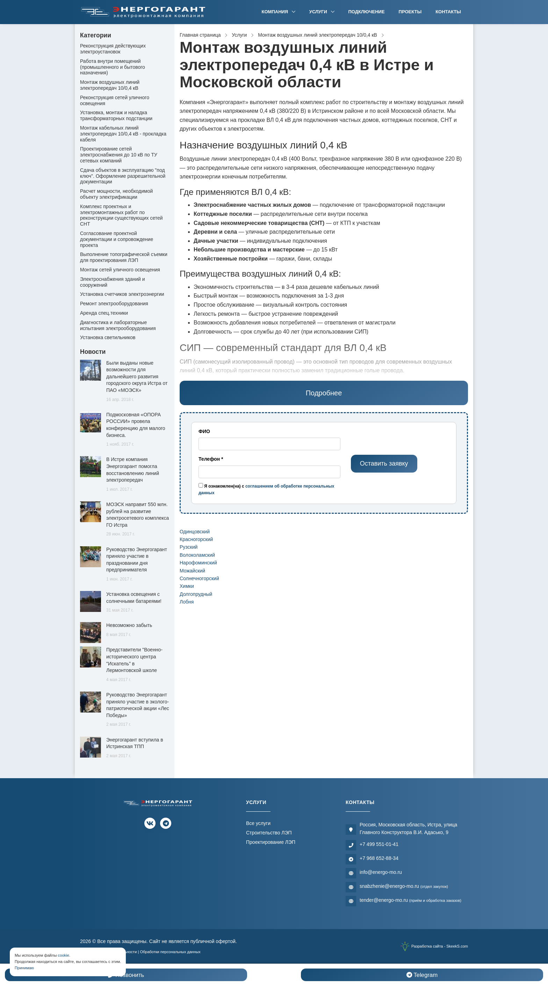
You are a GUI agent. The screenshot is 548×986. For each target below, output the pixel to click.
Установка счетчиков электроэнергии (122, 294)
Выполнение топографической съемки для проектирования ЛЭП (123, 257)
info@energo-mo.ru (381, 872)
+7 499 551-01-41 (379, 844)
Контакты (448, 11)
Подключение (366, 11)
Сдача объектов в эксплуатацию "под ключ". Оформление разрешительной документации (122, 176)
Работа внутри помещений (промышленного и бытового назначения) (112, 67)
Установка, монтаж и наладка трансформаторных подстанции (116, 115)
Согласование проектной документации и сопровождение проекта (116, 239)
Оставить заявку (384, 463)
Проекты (410, 11)
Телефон (211, 459)
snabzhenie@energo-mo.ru (404, 886)
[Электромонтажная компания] (143, 12)
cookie (63, 955)
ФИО (204, 431)
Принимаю (24, 968)
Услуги (319, 11)
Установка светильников (107, 337)
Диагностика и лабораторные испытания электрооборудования (118, 325)
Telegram (422, 975)
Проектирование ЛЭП (270, 842)
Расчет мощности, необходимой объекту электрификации (116, 194)
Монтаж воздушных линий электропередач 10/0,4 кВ (109, 85)
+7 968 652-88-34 (379, 858)
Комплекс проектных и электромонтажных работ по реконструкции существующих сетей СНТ (121, 215)
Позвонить (126, 975)
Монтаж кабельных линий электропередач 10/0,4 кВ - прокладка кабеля (123, 134)
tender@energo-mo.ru (410, 900)
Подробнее (324, 393)
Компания (275, 11)
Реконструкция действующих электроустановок (113, 48)
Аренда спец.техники (104, 313)
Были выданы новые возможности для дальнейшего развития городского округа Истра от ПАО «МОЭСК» (136, 376)
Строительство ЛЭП (269, 832)
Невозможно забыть (129, 625)
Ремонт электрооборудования (114, 303)
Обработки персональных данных (170, 952)
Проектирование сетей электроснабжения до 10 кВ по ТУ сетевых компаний (118, 154)
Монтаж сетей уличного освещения (120, 269)
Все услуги (258, 823)
